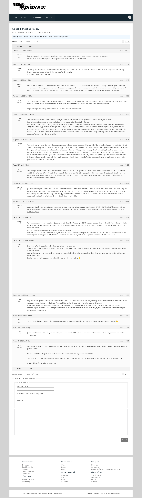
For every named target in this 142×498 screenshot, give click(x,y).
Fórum (23, 17)
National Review (96, 477)
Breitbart (94, 479)
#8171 (127, 341)
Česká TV (64, 469)
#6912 (127, 80)
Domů (14, 17)
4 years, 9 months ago (54, 37)
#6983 (127, 96)
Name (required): (23, 386)
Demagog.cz (95, 467)
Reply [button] (122, 51)
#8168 (127, 327)
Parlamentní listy (28, 471)
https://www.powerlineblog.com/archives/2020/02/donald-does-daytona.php (54, 109)
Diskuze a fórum (29, 32)
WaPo (63, 479)
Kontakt (49, 17)
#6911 (127, 64)
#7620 (127, 165)
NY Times (64, 481)
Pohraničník (26, 473)
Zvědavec (25, 465)
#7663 (127, 201)
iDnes (63, 465)
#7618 (127, 139)
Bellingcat (94, 481)
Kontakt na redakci (28, 479)
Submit (124, 440)
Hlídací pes (94, 465)
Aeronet (25, 469)
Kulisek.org (26, 481)
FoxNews (64, 475)
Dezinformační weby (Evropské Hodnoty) (105, 469)
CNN (63, 477)
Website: (20, 401)
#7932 (127, 240)
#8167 (127, 316)
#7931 (127, 217)
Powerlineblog (96, 475)
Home (14, 32)
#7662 (127, 183)
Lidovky (64, 467)
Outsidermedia (27, 467)
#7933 (127, 295)
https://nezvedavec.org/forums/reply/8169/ (78, 353)
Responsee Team (114, 493)
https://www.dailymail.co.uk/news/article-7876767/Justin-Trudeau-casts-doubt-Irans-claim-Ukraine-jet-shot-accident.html (69, 56)
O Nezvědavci (36, 17)
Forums (20, 32)
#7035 (127, 114)
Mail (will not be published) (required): (30, 393)
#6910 (127, 51)
